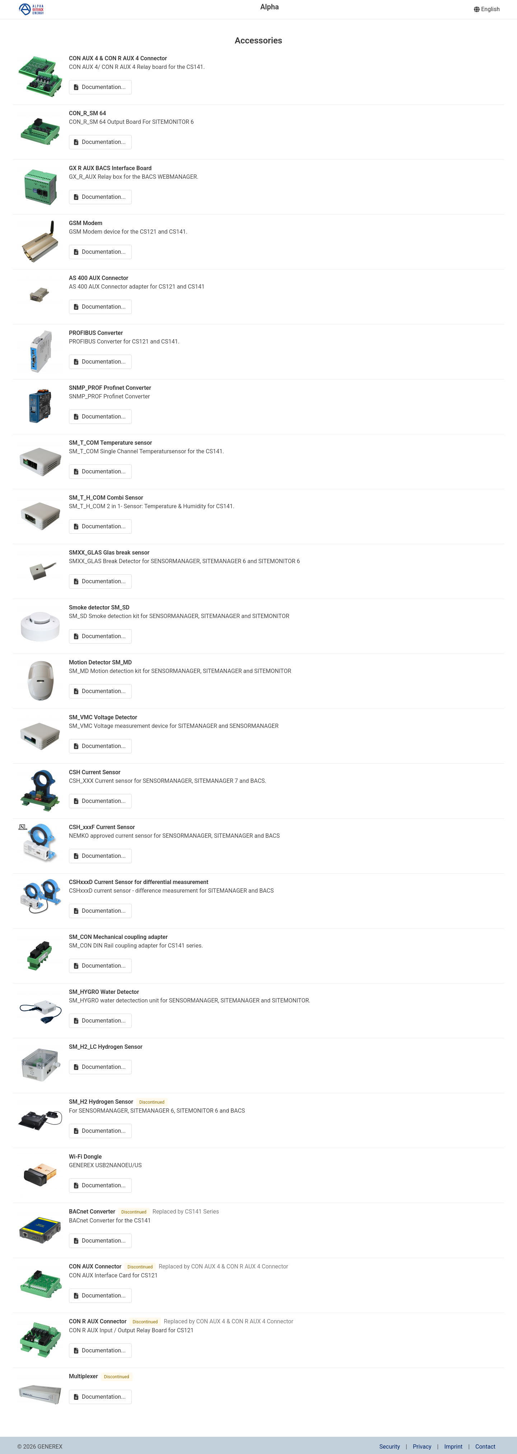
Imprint (453, 1446)
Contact (485, 1446)
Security (389, 1446)
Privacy (422, 1446)
